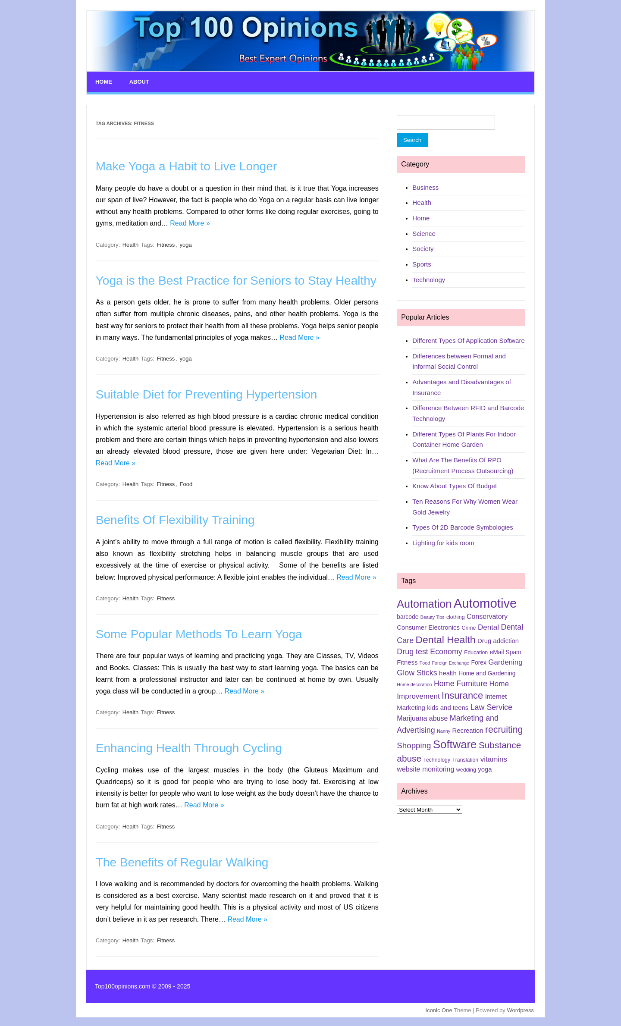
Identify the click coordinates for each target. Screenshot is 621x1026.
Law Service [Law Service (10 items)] (491, 706)
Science (423, 231)
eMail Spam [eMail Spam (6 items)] (505, 650)
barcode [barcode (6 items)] (407, 615)
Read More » (190, 222)
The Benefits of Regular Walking (182, 860)
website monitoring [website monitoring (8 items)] (425, 768)
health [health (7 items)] (448, 671)
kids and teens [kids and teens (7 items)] (447, 706)
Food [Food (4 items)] (425, 661)
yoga (186, 243)
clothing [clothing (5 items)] (455, 616)
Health (130, 243)
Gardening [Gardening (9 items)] (505, 660)
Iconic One (439, 1008)
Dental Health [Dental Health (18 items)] (446, 637)
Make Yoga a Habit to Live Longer (186, 165)
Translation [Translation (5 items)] (465, 759)
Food (186, 483)
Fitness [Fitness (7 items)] (407, 660)
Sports (421, 263)
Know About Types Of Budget (454, 484)
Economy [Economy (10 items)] (446, 650)
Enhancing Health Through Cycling (189, 746)
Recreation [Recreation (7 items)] (467, 729)
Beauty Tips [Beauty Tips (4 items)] (432, 615)
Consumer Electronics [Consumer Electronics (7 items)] (428, 625)
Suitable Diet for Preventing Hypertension (206, 392)
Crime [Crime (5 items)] (468, 626)
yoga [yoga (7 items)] (485, 768)
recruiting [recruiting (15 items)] (504, 728)
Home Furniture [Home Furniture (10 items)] (460, 682)
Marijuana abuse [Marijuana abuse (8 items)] (422, 717)
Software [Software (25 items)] (455, 743)
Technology (428, 278)
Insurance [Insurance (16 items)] (462, 693)
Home (103, 81)
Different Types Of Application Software (468, 338)
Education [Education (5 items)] (476, 651)
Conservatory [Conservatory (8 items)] (487, 615)
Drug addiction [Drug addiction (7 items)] (498, 639)
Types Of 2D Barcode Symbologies (462, 526)
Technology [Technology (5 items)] (437, 759)
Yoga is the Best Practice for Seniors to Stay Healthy (236, 279)
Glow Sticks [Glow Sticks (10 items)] (417, 671)
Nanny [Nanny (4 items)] (443, 729)
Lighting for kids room (443, 541)
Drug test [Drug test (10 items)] (412, 650)
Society (422, 247)
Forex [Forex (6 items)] (478, 660)
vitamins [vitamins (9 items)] (493, 758)
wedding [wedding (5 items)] (466, 769)
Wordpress (520, 1008)
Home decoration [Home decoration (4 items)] (414, 682)
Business (425, 185)
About (137, 81)
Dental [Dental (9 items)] (488, 625)
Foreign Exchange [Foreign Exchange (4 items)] (451, 661)
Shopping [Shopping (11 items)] (414, 744)
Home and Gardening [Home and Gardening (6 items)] (486, 671)
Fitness (166, 243)
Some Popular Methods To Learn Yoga (199, 632)
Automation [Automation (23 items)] (424, 602)
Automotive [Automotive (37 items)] (485, 602)
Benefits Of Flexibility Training (175, 518)
